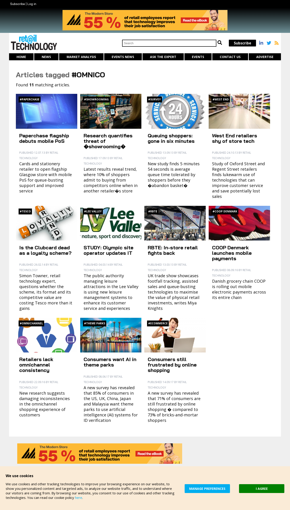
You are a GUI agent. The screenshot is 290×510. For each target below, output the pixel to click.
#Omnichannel (31, 323)
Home (21, 57)
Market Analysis (81, 57)
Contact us (230, 57)
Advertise (264, 57)
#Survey (154, 99)
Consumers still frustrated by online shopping (172, 364)
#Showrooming (96, 99)
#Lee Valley (93, 211)
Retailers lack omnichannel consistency (36, 364)
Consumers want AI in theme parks (110, 362)
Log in (31, 4)
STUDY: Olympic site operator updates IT (108, 250)
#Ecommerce (158, 323)
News (46, 57)
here (78, 497)
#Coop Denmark (225, 211)
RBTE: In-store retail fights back (173, 250)
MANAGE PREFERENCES (207, 488)
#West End (221, 99)
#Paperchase (29, 99)
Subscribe (17, 4)
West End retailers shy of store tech (234, 138)
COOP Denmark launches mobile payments (232, 253)
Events (198, 57)
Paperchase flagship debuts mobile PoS (44, 138)
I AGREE (262, 488)
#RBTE (152, 211)
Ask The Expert (163, 57)
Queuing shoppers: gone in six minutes (171, 138)
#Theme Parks (94, 323)
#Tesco (25, 211)
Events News (123, 57)
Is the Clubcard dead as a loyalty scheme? (45, 250)
